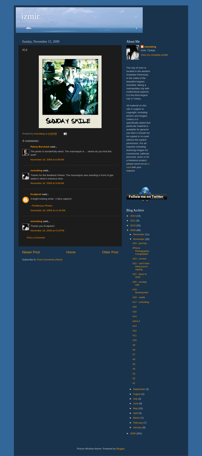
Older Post (110, 252)
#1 (134, 383)
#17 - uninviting (141, 302)
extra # (136, 321)
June (136, 403)
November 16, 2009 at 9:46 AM (47, 183)
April (136, 413)
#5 (134, 364)
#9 (134, 345)
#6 (134, 359)
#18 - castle (139, 297)
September (139, 389)
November (139, 239)
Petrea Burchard (40, 146)
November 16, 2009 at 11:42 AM (47, 210)
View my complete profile (154, 55)
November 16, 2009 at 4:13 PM (47, 230)
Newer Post (31, 252)
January (138, 427)
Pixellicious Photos (42, 205)
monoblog (36, 170)
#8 (134, 349)
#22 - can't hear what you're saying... (141, 266)
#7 (134, 354)
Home (70, 252)
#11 (135, 335)
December (139, 234)
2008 (133, 433)
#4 (134, 368)
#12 (135, 330)
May (135, 408)
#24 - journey (140, 243)
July (135, 398)
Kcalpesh (35, 194)
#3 (134, 373)
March (137, 417)
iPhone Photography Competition (141, 251)
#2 (134, 378)
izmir (30, 16)
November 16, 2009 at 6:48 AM (47, 159)
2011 (133, 220)
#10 (135, 340)
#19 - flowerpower (141, 291)
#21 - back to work (140, 275)
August (137, 394)
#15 (135, 311)
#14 (135, 316)
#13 (135, 326)
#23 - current (140, 258)
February (138, 422)
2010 (133, 225)
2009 (133, 230)
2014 (133, 215)
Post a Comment (36, 237)
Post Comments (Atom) (50, 259)
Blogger (120, 448)
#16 (135, 306)
